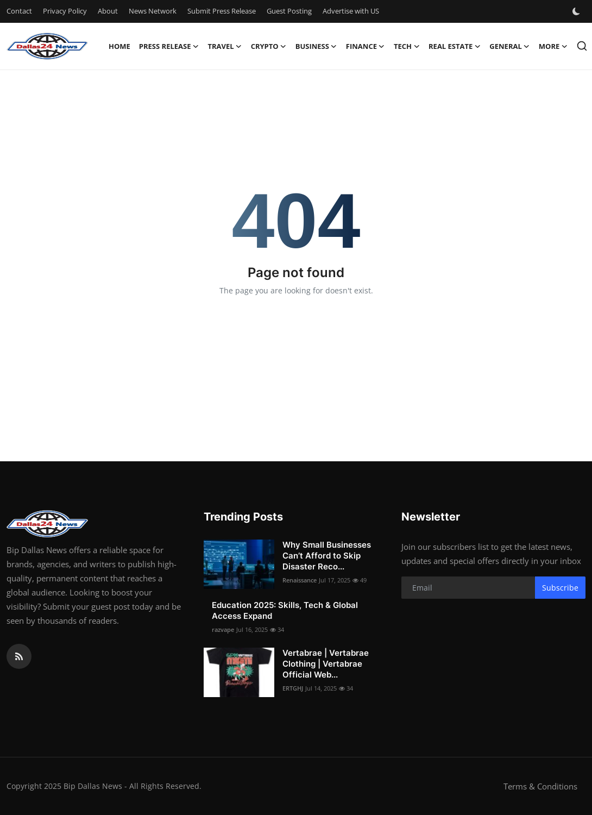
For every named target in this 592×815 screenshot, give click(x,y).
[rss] (19, 656)
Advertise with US (351, 11)
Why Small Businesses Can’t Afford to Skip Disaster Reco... (326, 556)
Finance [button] (365, 46)
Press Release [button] (169, 46)
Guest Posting (289, 11)
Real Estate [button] (455, 46)
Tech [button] (407, 46)
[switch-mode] (577, 11)
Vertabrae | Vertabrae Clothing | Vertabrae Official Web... (325, 664)
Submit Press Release (221, 11)
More (553, 46)
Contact (19, 11)
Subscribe (560, 587)
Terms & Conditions (540, 786)
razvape (223, 629)
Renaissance (299, 580)
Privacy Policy (65, 11)
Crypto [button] (269, 46)
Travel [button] (224, 46)
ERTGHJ (292, 688)
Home (119, 46)
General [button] (509, 46)
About (108, 11)
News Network (153, 11)
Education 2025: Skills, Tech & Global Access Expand (285, 610)
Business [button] (316, 46)
